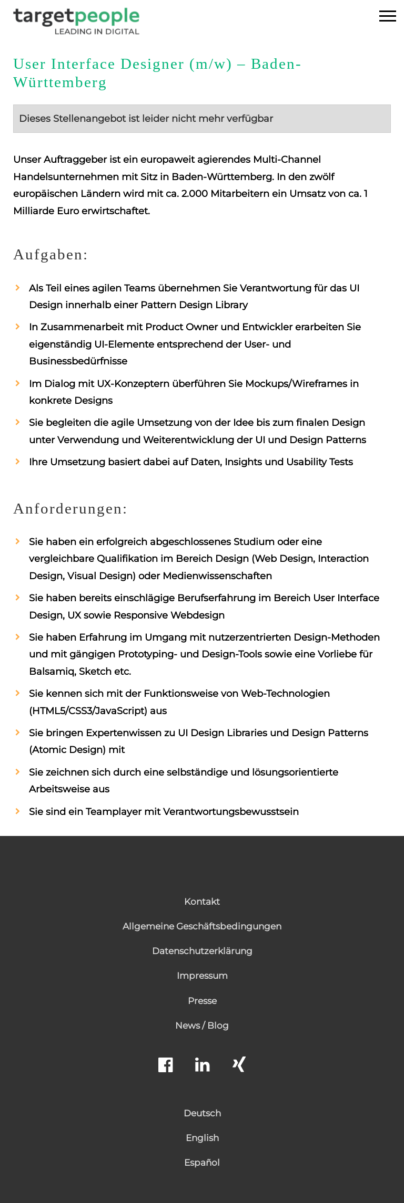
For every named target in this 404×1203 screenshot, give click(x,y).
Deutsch (202, 1113)
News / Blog (202, 1025)
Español (202, 1162)
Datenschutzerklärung (202, 951)
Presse (202, 1001)
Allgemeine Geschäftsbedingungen (202, 926)
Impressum (202, 975)
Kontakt (202, 901)
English (202, 1138)
